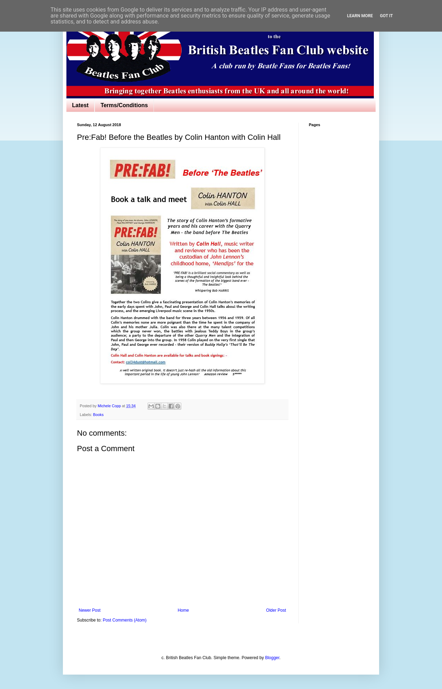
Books (98, 414)
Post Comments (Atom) (125, 620)
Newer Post (89, 610)
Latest (80, 105)
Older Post (276, 610)
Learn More (360, 15)
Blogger (272, 657)
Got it (386, 15)
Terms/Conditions (124, 105)
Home (183, 610)
